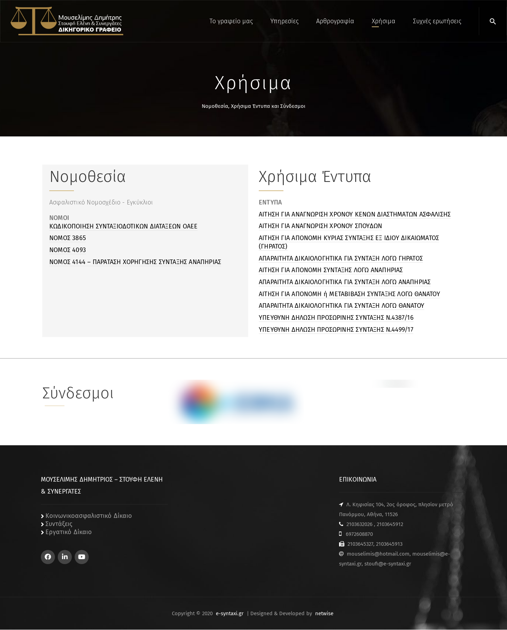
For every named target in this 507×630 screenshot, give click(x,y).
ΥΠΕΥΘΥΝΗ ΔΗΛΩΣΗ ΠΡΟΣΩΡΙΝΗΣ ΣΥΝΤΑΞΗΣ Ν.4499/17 (336, 330)
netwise (324, 614)
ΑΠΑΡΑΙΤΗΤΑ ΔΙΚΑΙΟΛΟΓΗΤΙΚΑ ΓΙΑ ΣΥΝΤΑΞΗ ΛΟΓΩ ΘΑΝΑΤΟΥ (341, 306)
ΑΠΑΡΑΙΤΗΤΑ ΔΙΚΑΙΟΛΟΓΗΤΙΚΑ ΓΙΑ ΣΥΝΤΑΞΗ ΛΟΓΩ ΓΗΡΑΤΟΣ (341, 258)
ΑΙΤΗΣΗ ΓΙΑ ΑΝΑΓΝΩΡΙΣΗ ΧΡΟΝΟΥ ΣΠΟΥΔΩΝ (320, 226)
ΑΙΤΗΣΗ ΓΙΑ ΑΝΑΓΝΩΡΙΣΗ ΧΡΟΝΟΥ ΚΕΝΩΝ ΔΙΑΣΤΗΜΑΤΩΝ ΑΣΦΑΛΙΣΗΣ (355, 214)
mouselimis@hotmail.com (378, 554)
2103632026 (359, 524)
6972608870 (359, 534)
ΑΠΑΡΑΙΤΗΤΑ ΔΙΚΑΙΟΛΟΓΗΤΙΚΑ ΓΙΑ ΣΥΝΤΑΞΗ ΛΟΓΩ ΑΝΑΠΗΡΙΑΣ (345, 282)
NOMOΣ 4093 (67, 250)
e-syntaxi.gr (230, 614)
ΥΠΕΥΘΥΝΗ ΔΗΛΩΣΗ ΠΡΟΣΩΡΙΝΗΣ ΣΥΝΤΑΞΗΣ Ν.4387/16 (336, 318)
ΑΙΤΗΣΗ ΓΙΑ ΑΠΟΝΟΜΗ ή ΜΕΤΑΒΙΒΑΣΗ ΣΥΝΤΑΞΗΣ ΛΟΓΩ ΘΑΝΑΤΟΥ (349, 294)
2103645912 (390, 524)
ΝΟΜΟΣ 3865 (67, 238)
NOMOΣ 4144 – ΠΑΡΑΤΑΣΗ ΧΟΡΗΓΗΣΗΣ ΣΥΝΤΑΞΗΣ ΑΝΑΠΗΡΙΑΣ (135, 262)
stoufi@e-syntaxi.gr (387, 564)
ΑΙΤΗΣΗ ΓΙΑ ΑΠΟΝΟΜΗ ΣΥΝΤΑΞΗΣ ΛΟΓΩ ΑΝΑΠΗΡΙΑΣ (331, 270)
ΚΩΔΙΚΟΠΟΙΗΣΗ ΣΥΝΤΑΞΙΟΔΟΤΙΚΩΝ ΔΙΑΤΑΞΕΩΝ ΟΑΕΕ (123, 226)
